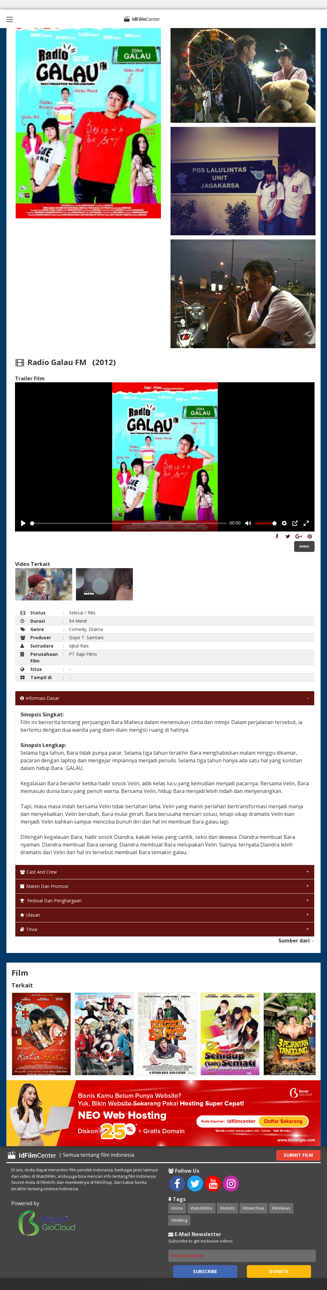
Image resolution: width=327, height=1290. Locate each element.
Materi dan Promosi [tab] (44, 886)
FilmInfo (227, 1208)
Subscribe (205, 1271)
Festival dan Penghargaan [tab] (50, 901)
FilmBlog (179, 1220)
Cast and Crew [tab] (38, 872)
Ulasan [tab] (30, 915)
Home (177, 1208)
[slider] (128, 523)
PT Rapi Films (83, 654)
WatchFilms (201, 1208)
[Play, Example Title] (23, 523)
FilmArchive (253, 1208)
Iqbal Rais (79, 646)
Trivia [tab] (28, 929)
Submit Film (298, 1155)
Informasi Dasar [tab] (39, 698)
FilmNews (281, 1208)
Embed (304, 546)
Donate (279, 1271)
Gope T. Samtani (86, 637)
